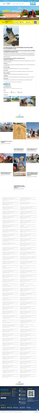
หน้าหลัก (14, 3)
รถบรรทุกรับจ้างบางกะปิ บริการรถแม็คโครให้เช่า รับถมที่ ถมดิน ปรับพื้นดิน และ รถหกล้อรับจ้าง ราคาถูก (28, 348)
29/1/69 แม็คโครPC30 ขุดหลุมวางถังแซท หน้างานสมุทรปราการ (6, 173)
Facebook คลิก (23, 407)
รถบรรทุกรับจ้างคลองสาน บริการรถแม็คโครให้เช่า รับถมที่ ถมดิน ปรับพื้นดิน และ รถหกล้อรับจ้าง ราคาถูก (10, 253)
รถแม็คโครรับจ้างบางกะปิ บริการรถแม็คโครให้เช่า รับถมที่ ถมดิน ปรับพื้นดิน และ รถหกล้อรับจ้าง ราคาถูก (28, 216)
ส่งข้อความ (29, 407)
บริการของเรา (16, 3)
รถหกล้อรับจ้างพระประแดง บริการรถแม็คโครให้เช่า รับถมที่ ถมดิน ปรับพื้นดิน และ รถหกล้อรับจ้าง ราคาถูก (10, 262)
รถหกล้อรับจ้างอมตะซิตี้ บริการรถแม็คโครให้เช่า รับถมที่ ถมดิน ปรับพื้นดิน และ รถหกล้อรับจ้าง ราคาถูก (10, 289)
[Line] (17, 117)
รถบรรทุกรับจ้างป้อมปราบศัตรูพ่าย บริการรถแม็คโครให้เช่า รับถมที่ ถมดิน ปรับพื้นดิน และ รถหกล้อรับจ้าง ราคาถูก (28, 253)
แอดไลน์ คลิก (16, 407)
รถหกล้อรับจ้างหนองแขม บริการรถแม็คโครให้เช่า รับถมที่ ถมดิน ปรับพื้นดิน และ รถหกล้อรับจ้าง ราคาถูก (28, 361)
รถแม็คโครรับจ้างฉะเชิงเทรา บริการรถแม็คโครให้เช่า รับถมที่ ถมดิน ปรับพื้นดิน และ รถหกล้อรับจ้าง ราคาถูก (10, 234)
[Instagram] (22, 117)
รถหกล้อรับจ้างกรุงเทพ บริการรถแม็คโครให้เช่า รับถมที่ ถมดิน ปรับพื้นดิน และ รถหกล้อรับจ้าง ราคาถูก (28, 312)
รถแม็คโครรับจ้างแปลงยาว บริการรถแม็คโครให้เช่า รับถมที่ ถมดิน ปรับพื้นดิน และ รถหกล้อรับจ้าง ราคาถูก (10, 280)
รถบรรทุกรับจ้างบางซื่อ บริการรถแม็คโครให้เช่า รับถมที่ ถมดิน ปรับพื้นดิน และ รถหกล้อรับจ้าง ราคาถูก (10, 293)
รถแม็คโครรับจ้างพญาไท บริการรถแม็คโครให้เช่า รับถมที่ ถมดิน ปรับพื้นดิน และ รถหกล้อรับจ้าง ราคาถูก (10, 352)
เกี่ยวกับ (23, 3)
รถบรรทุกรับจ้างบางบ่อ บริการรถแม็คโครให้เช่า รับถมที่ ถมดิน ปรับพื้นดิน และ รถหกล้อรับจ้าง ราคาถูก (10, 339)
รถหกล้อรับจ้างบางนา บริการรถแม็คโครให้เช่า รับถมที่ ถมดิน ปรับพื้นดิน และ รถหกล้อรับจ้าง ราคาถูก (10, 330)
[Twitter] (21, 117)
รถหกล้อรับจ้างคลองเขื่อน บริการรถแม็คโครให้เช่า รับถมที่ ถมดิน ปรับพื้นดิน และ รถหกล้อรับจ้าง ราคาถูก (10, 221)
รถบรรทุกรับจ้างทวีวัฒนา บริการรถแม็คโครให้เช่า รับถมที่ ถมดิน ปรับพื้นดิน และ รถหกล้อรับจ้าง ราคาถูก (10, 370)
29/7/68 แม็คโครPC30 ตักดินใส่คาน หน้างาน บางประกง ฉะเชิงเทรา (27, 266)
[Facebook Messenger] (20, 117)
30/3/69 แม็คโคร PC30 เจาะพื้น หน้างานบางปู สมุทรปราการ (32, 149)
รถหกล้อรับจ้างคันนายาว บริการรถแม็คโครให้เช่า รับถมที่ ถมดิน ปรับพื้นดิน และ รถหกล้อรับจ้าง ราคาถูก (10, 361)
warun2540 (22, 22)
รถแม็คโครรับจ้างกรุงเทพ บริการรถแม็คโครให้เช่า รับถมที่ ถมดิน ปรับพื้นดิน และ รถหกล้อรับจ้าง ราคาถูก (28, 280)
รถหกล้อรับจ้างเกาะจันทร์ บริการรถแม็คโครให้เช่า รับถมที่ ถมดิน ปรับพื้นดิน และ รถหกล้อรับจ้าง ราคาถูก (28, 230)
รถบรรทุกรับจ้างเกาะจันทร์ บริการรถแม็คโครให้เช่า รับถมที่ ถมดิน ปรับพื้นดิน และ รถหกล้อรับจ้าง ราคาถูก (28, 248)
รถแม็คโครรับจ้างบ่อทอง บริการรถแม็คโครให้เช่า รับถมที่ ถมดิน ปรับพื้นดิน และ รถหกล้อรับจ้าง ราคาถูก (10, 203)
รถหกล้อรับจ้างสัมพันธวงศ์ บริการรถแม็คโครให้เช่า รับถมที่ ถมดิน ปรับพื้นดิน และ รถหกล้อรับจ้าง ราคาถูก (10, 248)
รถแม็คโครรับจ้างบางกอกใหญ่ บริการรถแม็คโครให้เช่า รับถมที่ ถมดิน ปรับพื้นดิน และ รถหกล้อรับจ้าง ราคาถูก (10, 198)
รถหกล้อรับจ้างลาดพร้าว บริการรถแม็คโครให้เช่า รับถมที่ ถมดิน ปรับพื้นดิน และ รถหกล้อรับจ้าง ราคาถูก (28, 298)
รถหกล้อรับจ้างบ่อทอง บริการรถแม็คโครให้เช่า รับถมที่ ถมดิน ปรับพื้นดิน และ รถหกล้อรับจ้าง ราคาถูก (28, 289)
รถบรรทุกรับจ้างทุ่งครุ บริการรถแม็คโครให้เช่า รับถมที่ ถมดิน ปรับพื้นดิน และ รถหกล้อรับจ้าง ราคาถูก (28, 198)
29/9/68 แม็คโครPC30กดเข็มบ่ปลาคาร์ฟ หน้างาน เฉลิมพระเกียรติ (26, 284)
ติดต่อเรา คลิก (33, 4)
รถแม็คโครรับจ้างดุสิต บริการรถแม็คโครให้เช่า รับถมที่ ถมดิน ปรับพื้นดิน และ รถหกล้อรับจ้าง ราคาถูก (10, 275)
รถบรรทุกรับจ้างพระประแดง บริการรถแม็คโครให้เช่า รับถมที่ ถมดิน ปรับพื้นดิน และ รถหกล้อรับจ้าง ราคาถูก (28, 316)
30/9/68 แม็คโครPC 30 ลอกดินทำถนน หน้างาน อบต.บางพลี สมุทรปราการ (10, 266)
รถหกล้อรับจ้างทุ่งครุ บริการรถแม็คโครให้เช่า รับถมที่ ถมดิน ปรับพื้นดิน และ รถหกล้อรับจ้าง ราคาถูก (10, 366)
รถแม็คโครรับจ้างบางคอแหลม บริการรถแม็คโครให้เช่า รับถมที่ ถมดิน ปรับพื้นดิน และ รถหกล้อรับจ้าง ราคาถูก (28, 275)
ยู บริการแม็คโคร (29, 22)
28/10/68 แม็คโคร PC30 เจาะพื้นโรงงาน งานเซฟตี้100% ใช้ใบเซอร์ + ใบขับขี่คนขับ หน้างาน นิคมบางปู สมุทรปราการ (32, 174)
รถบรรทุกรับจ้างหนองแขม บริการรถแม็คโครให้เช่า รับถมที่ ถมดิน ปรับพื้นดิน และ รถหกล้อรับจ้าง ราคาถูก (28, 330)
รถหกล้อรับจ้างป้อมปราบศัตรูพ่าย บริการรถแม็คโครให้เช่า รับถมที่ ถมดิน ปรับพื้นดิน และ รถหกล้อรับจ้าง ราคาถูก (10, 230)
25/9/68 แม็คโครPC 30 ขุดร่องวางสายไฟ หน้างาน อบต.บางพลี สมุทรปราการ (10, 321)
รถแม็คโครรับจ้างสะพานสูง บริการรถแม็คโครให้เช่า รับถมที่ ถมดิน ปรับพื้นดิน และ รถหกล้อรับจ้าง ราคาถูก (28, 343)
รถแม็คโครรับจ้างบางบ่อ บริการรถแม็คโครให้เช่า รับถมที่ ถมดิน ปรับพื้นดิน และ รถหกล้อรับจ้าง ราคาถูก (10, 334)
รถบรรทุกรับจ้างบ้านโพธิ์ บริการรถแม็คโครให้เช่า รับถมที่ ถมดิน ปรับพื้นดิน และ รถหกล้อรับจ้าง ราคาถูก (28, 339)
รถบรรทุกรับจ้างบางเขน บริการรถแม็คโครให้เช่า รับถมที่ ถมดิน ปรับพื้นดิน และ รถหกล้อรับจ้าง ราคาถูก (28, 366)
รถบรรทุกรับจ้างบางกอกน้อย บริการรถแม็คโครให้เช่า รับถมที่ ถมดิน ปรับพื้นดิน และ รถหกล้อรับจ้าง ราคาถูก (28, 207)
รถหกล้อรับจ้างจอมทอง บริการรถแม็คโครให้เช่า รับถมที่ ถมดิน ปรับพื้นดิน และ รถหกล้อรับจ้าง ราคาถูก (28, 357)
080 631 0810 (17, 22)
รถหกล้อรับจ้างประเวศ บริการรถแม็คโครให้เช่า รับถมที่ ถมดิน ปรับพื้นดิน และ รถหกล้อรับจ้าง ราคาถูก (28, 221)
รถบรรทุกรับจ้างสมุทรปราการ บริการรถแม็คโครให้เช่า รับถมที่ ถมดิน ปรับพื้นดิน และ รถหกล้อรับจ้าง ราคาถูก (10, 348)
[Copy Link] (16, 117)
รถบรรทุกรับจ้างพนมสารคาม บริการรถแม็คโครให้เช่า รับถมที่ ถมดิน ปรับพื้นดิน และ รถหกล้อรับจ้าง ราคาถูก (10, 316)
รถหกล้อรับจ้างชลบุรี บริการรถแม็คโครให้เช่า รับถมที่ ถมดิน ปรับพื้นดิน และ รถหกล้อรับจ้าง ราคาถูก (10, 207)
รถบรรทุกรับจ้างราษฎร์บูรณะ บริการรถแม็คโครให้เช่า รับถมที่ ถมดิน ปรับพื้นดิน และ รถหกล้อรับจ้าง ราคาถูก (28, 271)
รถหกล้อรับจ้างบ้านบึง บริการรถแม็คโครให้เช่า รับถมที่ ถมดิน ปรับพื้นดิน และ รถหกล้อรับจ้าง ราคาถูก (28, 375)
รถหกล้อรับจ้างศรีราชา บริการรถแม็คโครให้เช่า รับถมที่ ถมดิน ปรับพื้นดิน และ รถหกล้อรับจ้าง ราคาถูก (10, 225)
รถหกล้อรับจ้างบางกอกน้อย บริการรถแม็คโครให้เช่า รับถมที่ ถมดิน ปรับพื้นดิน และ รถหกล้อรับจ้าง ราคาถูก (10, 216)
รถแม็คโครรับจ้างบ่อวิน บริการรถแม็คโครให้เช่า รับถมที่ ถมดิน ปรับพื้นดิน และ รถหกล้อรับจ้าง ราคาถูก (28, 234)
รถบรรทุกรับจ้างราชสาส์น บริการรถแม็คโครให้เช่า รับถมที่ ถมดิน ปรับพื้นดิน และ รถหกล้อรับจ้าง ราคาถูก (28, 302)
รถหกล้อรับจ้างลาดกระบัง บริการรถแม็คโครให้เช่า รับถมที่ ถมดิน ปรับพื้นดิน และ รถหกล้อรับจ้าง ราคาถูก (28, 212)
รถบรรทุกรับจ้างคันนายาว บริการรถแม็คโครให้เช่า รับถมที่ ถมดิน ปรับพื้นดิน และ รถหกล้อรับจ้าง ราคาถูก (10, 302)
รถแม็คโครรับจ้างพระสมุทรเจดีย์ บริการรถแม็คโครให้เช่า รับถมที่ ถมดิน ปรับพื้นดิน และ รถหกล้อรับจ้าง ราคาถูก (28, 293)
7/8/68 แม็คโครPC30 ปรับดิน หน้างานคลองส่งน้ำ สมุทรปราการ (26, 325)
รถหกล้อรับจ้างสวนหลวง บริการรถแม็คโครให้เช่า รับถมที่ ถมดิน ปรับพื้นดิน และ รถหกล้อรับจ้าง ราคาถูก (10, 343)
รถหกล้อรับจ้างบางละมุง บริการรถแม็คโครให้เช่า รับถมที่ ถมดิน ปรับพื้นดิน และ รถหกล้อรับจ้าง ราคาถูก (28, 239)
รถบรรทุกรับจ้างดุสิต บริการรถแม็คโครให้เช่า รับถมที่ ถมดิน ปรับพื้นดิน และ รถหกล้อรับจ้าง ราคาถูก (28, 307)
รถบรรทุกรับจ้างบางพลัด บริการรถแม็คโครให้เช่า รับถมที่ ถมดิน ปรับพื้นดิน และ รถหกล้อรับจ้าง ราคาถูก (28, 370)
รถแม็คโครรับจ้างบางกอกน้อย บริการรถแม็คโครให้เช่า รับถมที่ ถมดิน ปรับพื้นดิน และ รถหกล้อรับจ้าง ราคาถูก (10, 325)
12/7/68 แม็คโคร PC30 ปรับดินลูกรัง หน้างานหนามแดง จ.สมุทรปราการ (27, 225)
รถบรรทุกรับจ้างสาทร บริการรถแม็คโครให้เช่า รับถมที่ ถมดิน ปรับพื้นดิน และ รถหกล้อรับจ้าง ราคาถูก (28, 334)
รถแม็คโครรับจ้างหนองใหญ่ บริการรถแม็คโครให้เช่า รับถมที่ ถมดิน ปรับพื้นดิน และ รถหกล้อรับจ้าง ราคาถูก (10, 212)
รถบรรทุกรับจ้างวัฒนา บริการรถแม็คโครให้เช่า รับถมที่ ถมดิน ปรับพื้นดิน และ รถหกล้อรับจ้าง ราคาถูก (23, 402)
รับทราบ (36, 411)
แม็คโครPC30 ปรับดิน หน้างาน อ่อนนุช (25, 202)
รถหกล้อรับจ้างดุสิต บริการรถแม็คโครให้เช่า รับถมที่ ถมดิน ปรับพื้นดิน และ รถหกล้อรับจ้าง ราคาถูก (28, 352)
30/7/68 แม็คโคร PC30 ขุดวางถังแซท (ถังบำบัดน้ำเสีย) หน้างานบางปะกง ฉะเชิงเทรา (10, 298)
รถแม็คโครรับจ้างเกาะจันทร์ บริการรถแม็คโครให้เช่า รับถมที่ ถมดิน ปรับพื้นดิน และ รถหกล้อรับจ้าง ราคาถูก (10, 357)
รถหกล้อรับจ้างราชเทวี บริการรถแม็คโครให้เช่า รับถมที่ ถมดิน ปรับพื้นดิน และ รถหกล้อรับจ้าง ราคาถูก (28, 243)
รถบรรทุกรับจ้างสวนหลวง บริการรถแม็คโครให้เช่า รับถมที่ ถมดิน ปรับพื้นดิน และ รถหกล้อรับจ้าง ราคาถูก (10, 257)
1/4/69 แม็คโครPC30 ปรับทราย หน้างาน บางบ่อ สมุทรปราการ (19, 149)
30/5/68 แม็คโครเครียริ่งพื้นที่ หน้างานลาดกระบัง (8, 243)
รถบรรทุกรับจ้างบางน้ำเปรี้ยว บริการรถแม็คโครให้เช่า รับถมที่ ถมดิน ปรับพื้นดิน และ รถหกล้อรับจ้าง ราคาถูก (28, 262)
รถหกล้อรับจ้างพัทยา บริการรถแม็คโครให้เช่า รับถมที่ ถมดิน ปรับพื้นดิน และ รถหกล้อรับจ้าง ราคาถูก (10, 312)
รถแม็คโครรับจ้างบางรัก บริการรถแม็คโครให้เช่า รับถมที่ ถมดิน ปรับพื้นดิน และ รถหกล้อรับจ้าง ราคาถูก (10, 307)
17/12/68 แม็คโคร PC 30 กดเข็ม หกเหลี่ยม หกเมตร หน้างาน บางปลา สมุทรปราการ (19, 186)
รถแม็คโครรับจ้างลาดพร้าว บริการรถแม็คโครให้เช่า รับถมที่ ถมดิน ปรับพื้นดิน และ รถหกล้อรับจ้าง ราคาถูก (28, 321)
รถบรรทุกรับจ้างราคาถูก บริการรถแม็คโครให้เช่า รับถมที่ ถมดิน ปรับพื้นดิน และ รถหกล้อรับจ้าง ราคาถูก (10, 375)
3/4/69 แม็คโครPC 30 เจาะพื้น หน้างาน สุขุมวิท (6, 142)
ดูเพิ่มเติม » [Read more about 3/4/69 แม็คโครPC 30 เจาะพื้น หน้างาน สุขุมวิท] (2, 144)
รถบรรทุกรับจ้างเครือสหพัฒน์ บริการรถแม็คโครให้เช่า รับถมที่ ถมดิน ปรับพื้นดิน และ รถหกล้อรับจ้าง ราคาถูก (10, 239)
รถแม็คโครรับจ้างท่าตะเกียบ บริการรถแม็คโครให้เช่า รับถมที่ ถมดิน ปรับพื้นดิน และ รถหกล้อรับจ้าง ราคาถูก (23, 391)
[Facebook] (18, 117)
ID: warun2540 (14, 92)
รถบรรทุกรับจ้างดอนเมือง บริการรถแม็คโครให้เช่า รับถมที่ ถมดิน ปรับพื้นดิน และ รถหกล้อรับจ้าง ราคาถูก (10, 271)
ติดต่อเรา (20, 3)
